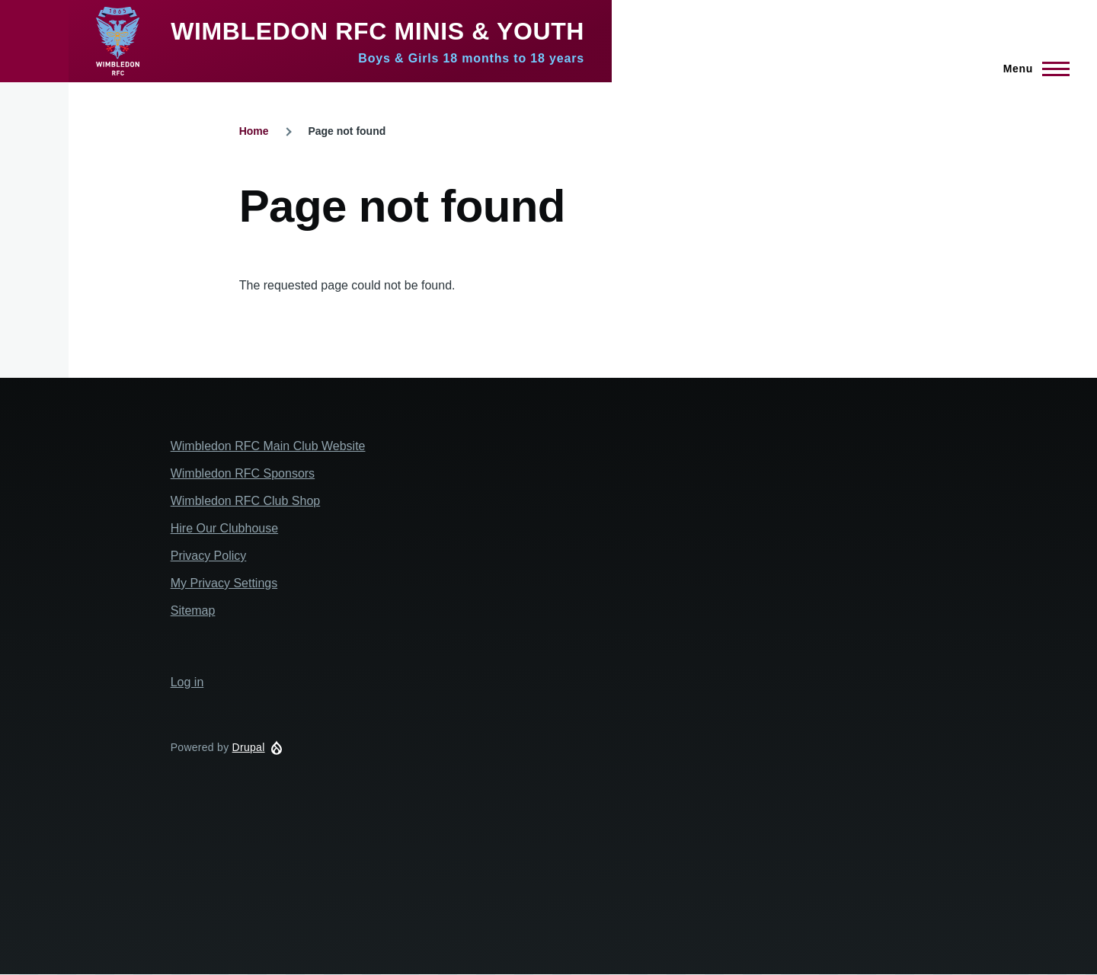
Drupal (248, 747)
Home (254, 131)
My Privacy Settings (224, 583)
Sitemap (193, 610)
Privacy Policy (209, 555)
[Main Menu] (1032, 68)
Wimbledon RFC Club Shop (246, 500)
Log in (187, 682)
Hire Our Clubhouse (224, 528)
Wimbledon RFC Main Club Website (268, 446)
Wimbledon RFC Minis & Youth (377, 31)
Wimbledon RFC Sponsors (243, 473)
